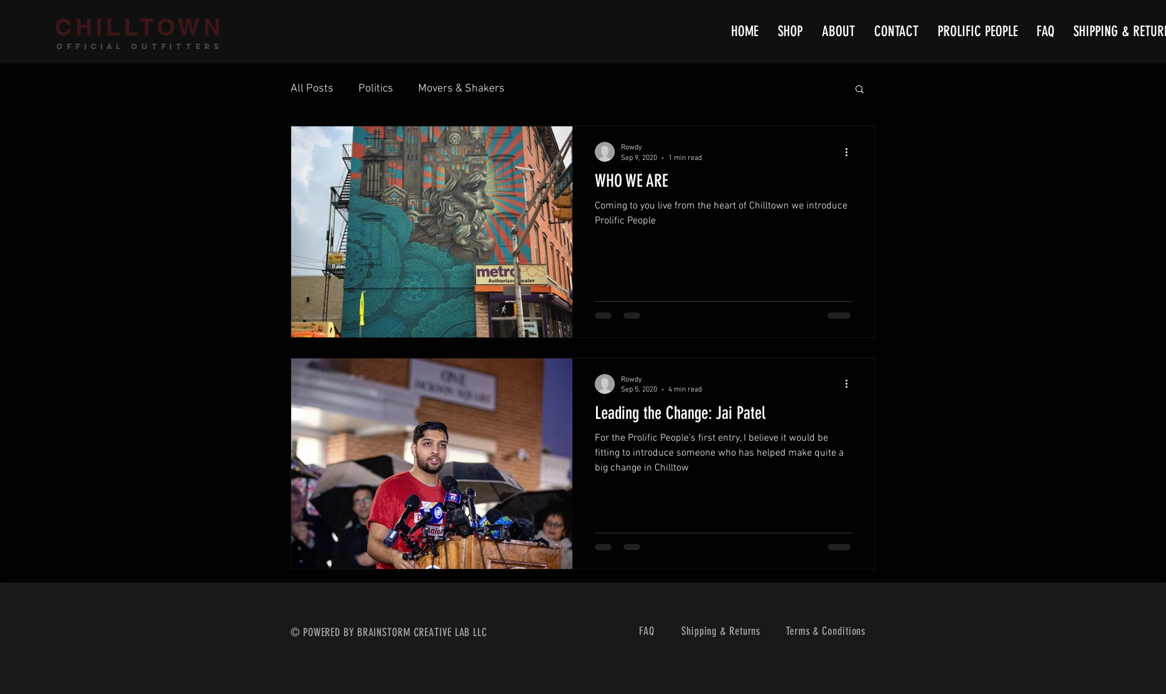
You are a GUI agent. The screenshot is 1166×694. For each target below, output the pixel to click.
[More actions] (850, 151)
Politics (375, 88)
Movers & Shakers (461, 88)
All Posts (312, 88)
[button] (859, 89)
